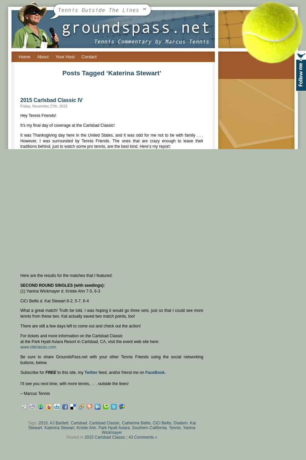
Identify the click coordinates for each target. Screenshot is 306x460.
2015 (43, 423)
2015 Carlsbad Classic (104, 437)
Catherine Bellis (136, 423)
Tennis (175, 427)
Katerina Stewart (59, 427)
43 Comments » (142, 437)
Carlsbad (79, 423)
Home (24, 56)
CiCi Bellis (162, 423)
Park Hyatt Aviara (113, 427)
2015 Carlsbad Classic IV (51, 100)
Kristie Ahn (86, 427)
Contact (89, 56)
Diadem (180, 423)
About (43, 56)
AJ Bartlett (59, 423)
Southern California (149, 427)
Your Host (65, 56)
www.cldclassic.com (38, 347)
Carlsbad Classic (104, 423)
